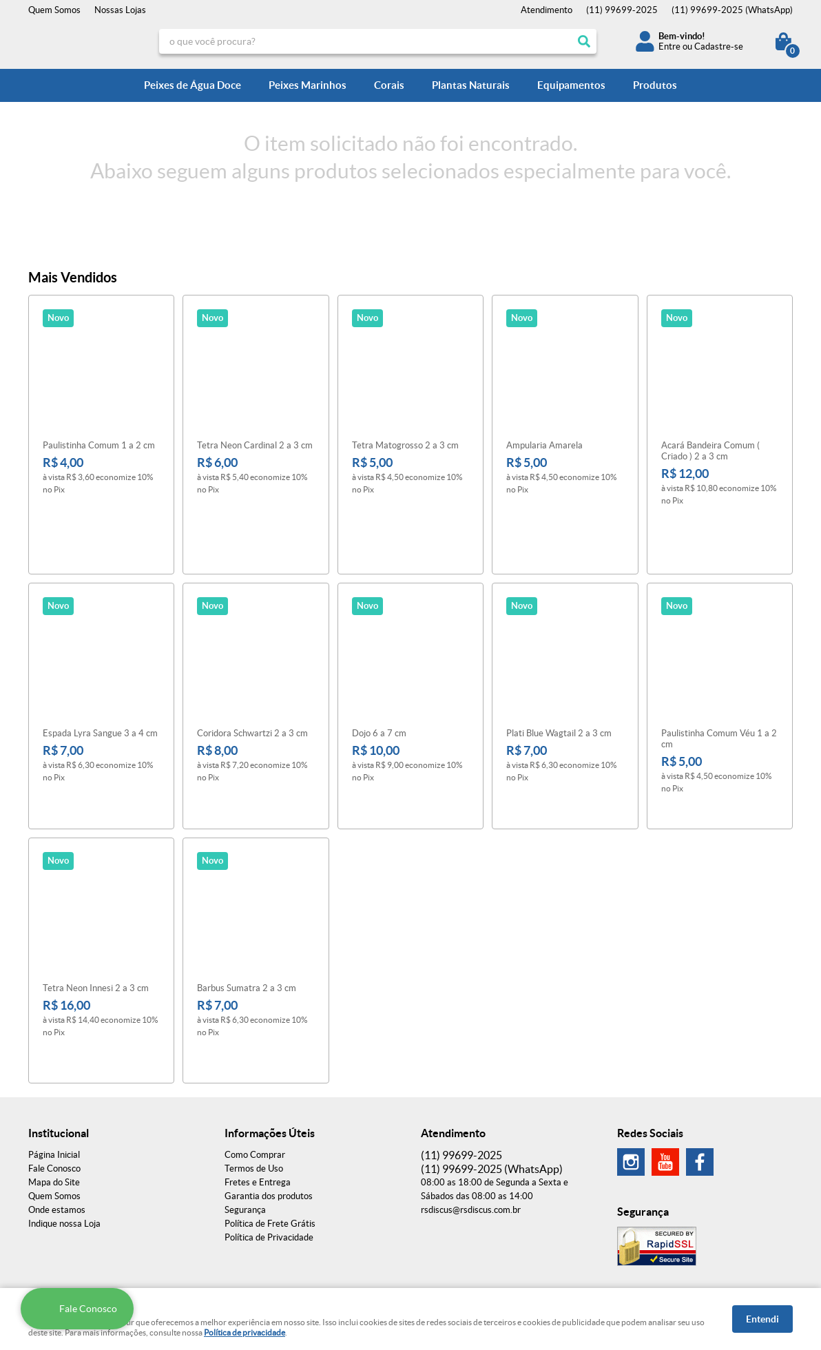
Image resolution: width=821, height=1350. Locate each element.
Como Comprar (255, 1052)
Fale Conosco (54, 1066)
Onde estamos (56, 1107)
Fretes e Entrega (258, 1079)
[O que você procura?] (584, 41)
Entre (669, 46)
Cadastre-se (718, 46)
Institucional (58, 1030)
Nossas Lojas (120, 10)
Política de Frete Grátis (270, 1121)
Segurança (245, 1107)
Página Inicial (54, 1052)
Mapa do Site (54, 1079)
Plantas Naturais (471, 85)
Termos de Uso (254, 1066)
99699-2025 (622, 10)
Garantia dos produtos (269, 1093)
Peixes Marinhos (307, 85)
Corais (389, 85)
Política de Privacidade (269, 1135)
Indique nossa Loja (64, 1121)
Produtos (655, 85)
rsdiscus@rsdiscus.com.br (471, 1107)
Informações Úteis (270, 1030)
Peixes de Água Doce (192, 85)
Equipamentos (571, 85)
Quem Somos (54, 10)
